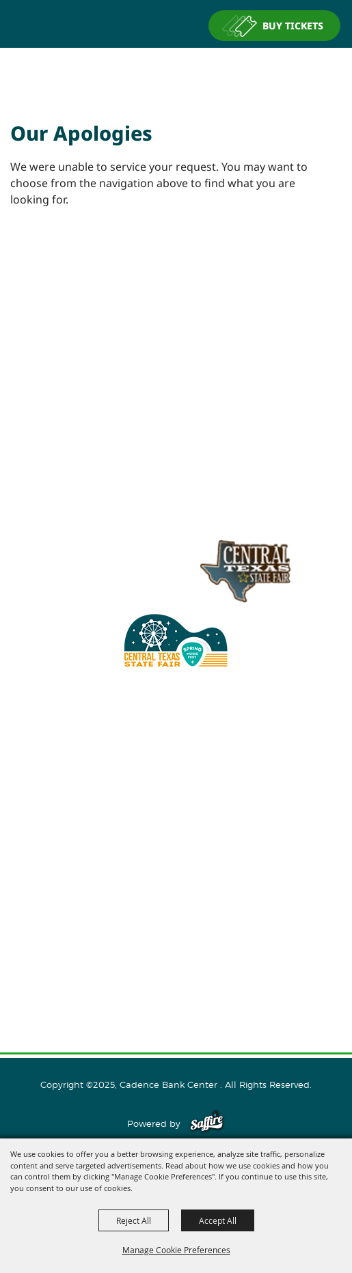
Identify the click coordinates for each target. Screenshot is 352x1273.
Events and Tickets (176, 846)
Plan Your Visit (176, 890)
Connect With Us (176, 912)
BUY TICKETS (292, 25)
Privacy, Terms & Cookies (176, 978)
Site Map (176, 956)
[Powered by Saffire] (207, 1123)
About (176, 825)
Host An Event (176, 868)
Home (176, 803)
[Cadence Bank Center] (176, 71)
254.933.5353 (253, 750)
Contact (176, 934)
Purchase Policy (176, 999)
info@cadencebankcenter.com (139, 750)
